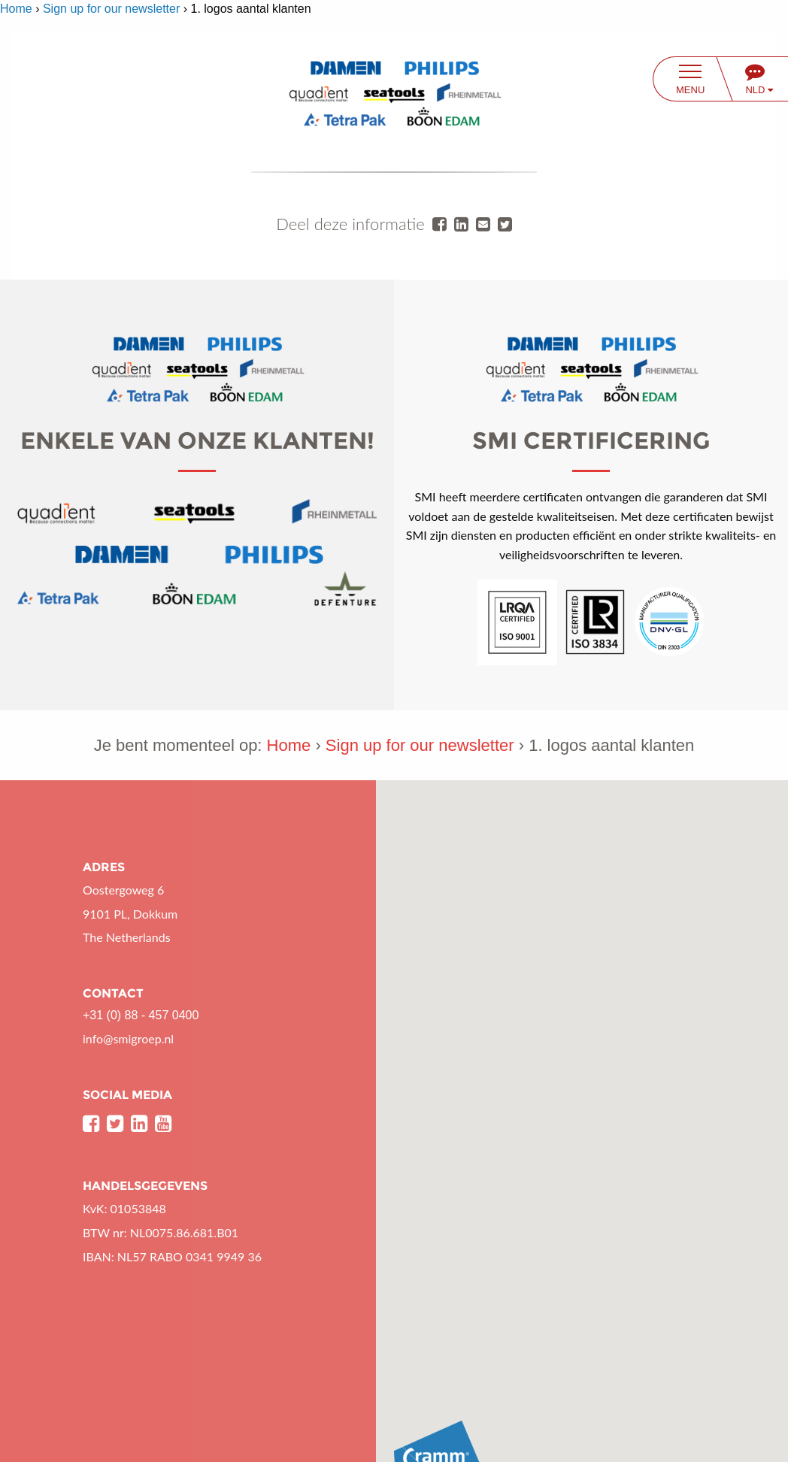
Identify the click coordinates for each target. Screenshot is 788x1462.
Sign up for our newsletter (111, 8)
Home (16, 8)
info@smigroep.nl (128, 1038)
